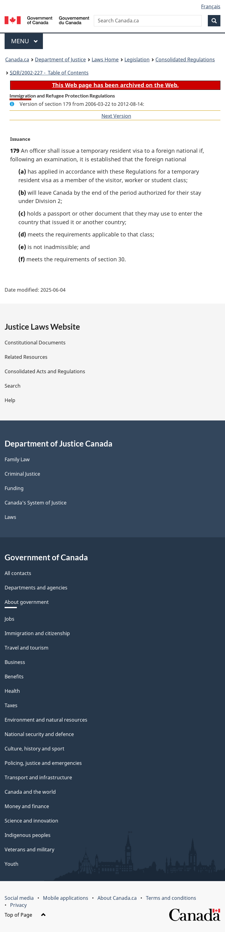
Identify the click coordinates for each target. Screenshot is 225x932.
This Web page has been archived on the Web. (115, 85)
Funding (14, 488)
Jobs (9, 619)
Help (10, 400)
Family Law (17, 459)
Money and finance (27, 806)
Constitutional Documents (35, 342)
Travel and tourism (26, 647)
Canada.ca (17, 59)
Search (13, 385)
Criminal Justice (22, 473)
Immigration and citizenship (37, 633)
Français (210, 6)
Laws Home (105, 59)
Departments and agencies (36, 587)
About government (27, 602)
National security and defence (39, 734)
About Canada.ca (117, 898)
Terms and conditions (171, 898)
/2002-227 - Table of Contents (49, 72)
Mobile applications (65, 898)
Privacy (18, 905)
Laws (10, 517)
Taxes (11, 705)
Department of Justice (60, 59)
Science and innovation (31, 820)
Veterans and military (29, 849)
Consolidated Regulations (185, 59)
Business (15, 662)
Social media (19, 898)
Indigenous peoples (28, 835)
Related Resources (26, 357)
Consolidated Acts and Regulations (45, 371)
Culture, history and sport (34, 748)
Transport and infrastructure (38, 777)
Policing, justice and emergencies (43, 763)
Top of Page (25, 914)
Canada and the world (30, 791)
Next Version (116, 116)
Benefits (14, 676)
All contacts (18, 573)
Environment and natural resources (46, 719)
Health (12, 691)
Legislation (137, 59)
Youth (11, 864)
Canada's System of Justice (36, 502)
